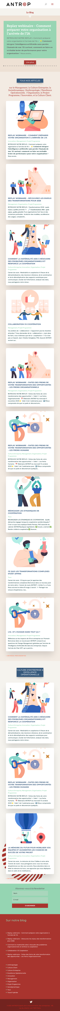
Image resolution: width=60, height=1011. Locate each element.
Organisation (23, 204)
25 (47, 65)
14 (27, 65)
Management (21, 141)
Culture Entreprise (14, 267)
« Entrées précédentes (16, 656)
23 (43, 65)
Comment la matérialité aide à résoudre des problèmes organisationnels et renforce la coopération (29, 261)
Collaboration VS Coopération (24, 324)
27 (50, 65)
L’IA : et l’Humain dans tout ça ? (24, 632)
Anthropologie (12, 965)
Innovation (12, 141)
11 (21, 65)
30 (56, 65)
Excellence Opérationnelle (16, 973)
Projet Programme (33, 141)
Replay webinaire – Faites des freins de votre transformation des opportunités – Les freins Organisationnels (29, 384)
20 (38, 65)
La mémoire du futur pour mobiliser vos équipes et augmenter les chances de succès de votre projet (29, 850)
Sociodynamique (13, 987)
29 (54, 65)
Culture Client (12, 967)
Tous (9, 517)
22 (41, 65)
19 (36, 65)
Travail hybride (12, 992)
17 (32, 65)
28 (52, 65)
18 (34, 65)
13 (25, 65)
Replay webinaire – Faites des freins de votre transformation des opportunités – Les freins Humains (29, 447)
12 (23, 65)
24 (45, 65)
